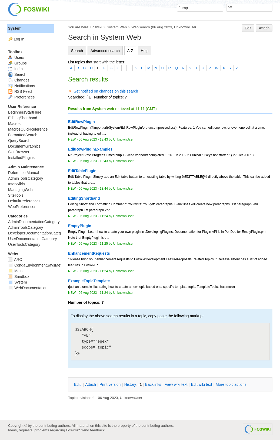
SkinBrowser (18, 152)
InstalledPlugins (21, 157)
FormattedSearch (22, 135)
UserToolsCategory (24, 244)
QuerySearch (19, 140)
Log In (19, 39)
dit (78, 384)
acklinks (153, 384)
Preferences (21, 97)
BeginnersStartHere (24, 112)
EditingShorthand (22, 118)
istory (130, 384)
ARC (15, 259)
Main (15, 271)
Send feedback (93, 430)
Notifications (21, 86)
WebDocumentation (28, 288)
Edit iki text (201, 384)
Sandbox (18, 276)
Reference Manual (23, 172)
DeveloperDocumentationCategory (37, 233)
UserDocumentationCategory (32, 239)
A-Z (130, 51)
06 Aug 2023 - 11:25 (93, 243)
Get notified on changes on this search (106, 91)
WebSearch (140, 27)
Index (16, 69)
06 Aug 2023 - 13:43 (93, 139)
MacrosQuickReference (28, 129)
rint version (110, 384)
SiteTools (16, 195)
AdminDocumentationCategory (34, 222)
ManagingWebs (21, 189)
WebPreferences (22, 206)
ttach (90, 384)
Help (145, 51)
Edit (248, 28)
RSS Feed (20, 91)
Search (77, 51)
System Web (117, 27)
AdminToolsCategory (25, 178)
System (15, 28)
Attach (264, 28)
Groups (17, 63)
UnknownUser (185, 27)
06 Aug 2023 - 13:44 (93, 188)
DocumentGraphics (24, 146)
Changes (18, 80)
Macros (14, 123)
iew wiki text (176, 384)
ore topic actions (231, 384)
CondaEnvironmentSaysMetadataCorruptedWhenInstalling (60, 265)
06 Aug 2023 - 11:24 (93, 216)
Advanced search (105, 51)
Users (16, 57)
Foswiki (96, 27)
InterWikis (16, 184)
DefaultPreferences (24, 201)
